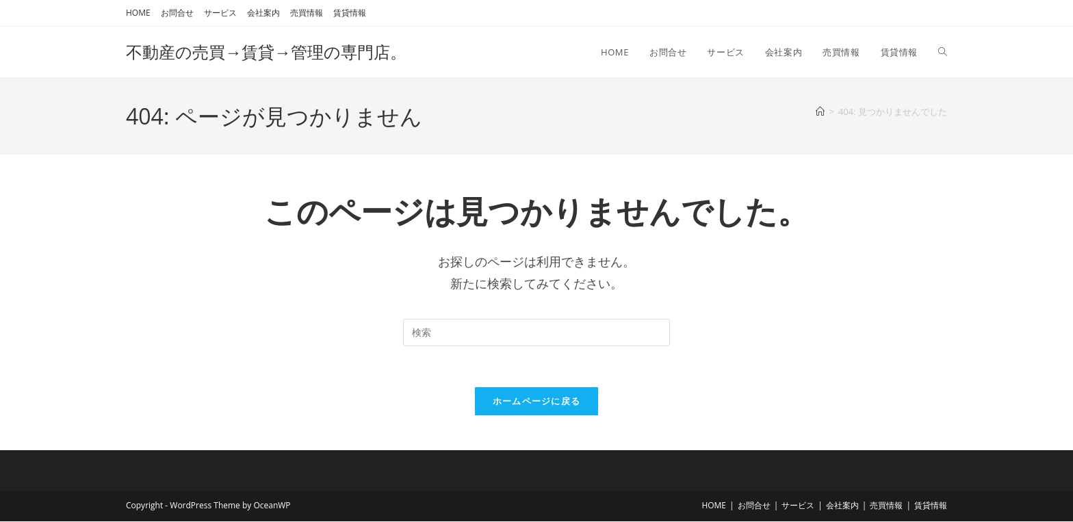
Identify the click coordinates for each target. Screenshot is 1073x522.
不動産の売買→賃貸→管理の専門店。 (266, 51)
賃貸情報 (349, 12)
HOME (138, 12)
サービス (220, 12)
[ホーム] (820, 111)
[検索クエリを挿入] (536, 332)
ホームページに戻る (537, 401)
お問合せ (177, 12)
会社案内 (263, 12)
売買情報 (306, 12)
